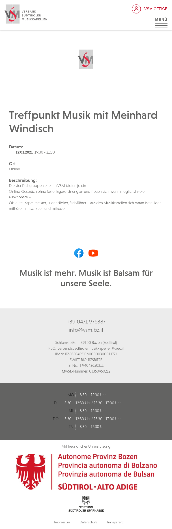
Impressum (62, 522)
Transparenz (115, 522)
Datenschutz (88, 522)
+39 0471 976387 (86, 321)
